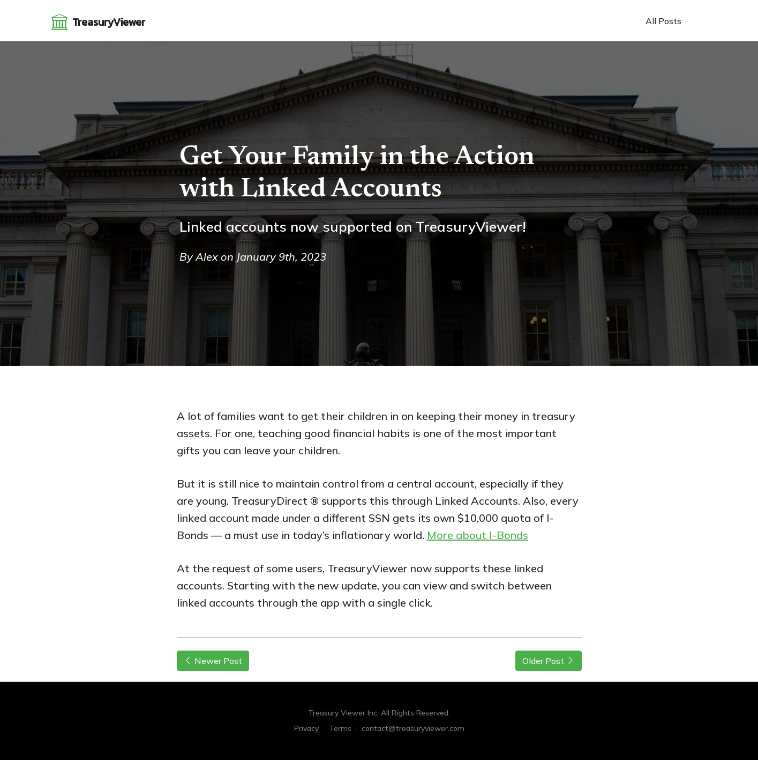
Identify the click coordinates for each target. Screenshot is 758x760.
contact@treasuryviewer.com (413, 728)
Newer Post (213, 660)
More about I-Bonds (477, 535)
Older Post (548, 660)
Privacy (306, 728)
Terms (340, 728)
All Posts (663, 21)
